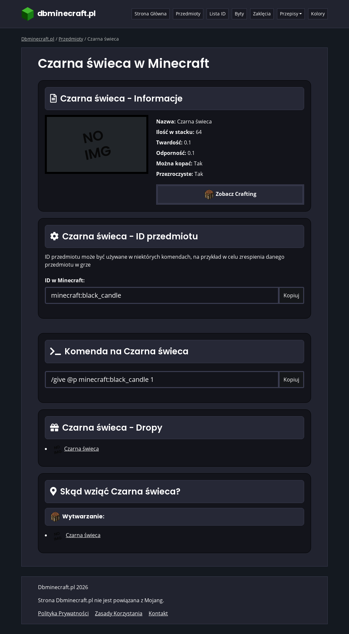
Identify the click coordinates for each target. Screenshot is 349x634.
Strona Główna (151, 13)
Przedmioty (188, 13)
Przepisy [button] (289, 13)
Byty (239, 13)
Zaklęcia (262, 13)
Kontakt (158, 613)
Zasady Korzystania (118, 613)
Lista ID (218, 13)
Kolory (318, 13)
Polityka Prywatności (63, 613)
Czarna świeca (81, 448)
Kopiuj (291, 295)
